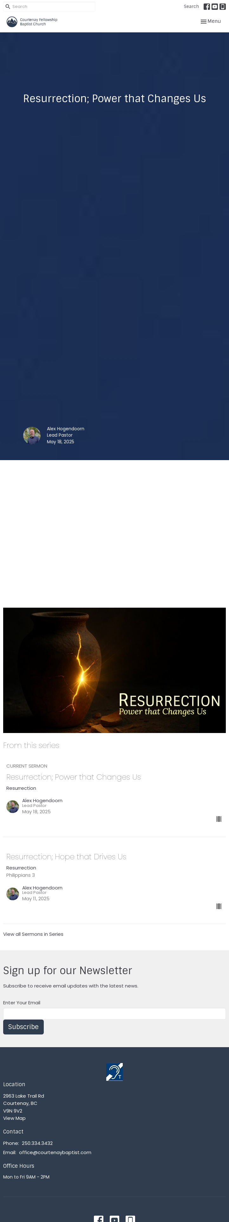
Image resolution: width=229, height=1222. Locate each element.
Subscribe (23, 1027)
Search (191, 6)
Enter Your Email (21, 1002)
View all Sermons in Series (33, 934)
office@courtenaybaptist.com (55, 1152)
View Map (14, 1118)
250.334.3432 (37, 1143)
